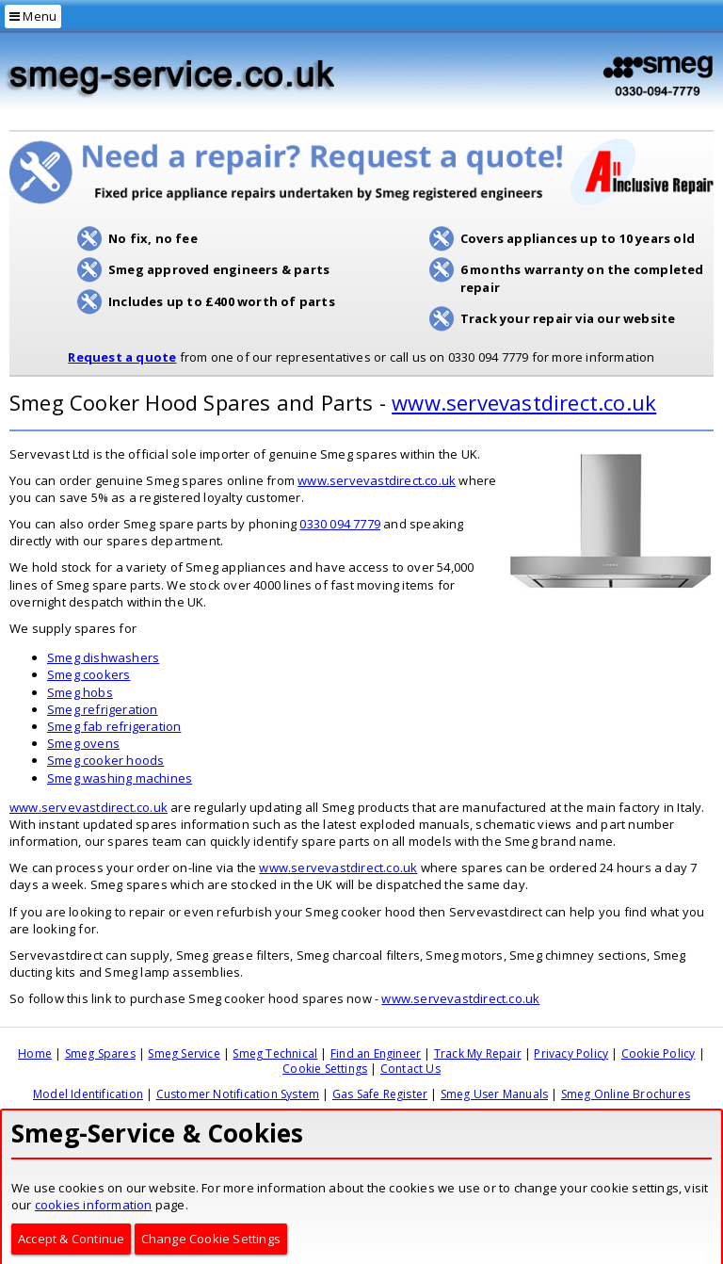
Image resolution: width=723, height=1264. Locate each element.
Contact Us (410, 1069)
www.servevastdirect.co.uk (524, 402)
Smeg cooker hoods (105, 760)
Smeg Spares (100, 1053)
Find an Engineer (375, 1053)
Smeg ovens (83, 743)
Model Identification (88, 1094)
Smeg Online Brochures (625, 1094)
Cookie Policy (658, 1053)
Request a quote (122, 356)
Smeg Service (183, 1053)
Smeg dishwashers (103, 657)
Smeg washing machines (119, 778)
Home (35, 1053)
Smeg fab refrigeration (114, 726)
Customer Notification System (238, 1094)
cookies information (94, 1204)
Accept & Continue (71, 1238)
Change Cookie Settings (211, 1238)
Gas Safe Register (379, 1094)
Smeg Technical (275, 1053)
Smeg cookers (88, 674)
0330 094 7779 (339, 523)
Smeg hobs (80, 692)
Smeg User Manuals (494, 1094)
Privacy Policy (571, 1053)
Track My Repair (478, 1053)
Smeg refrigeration (102, 709)
